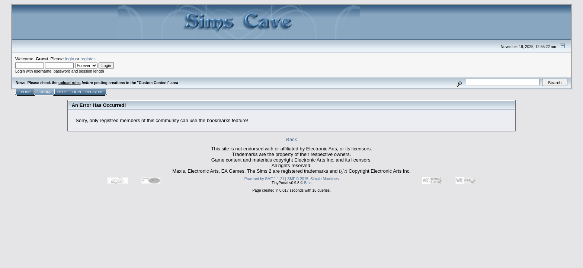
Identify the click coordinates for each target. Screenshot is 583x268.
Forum (44, 92)
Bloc (307, 183)
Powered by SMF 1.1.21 (264, 179)
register (87, 58)
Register (94, 92)
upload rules (69, 83)
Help (61, 92)
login (69, 58)
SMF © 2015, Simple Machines (313, 179)
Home (26, 92)
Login (76, 92)
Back (291, 139)
